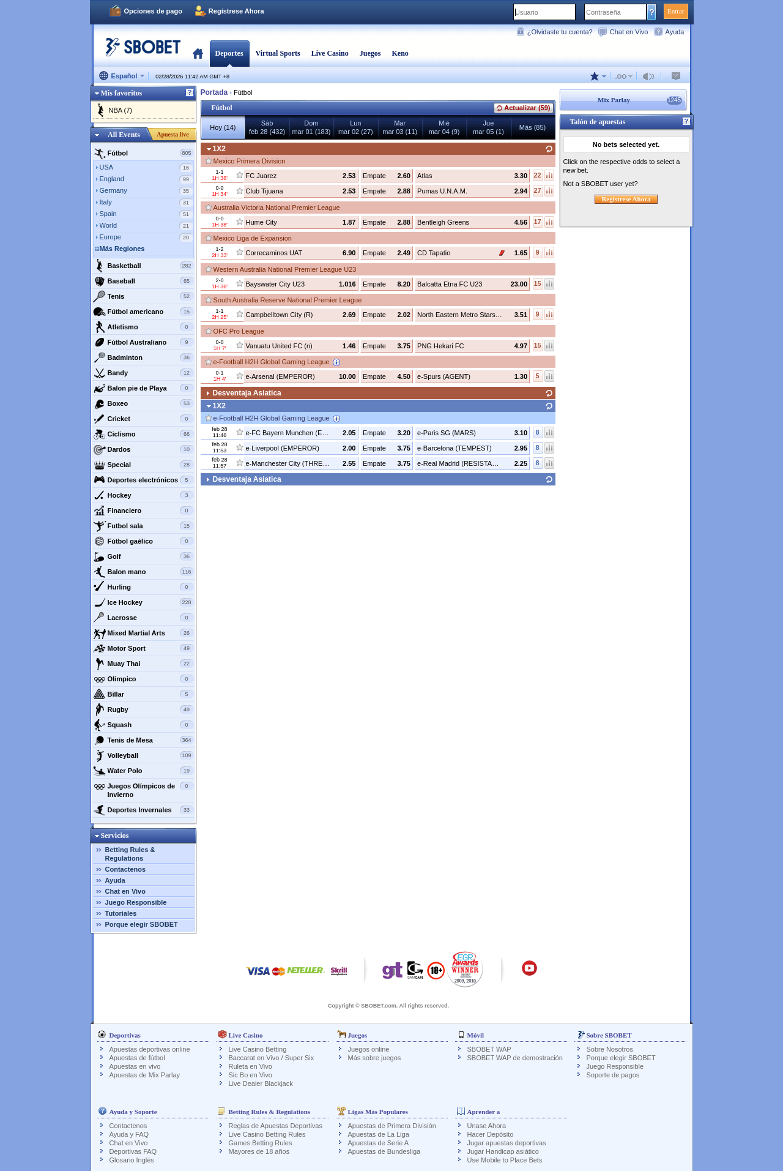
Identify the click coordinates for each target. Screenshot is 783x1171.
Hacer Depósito (490, 1134)
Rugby (143, 709)
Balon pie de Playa (143, 388)
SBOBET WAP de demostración (515, 1057)
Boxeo (143, 403)
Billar (143, 694)
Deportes (229, 53)
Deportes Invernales (143, 810)
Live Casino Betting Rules (267, 1134)
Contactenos (125, 869)
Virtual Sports (278, 53)
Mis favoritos (122, 93)
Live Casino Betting (258, 1049)
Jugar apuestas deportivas (506, 1143)
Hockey (143, 495)
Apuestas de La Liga (378, 1134)
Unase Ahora (487, 1125)
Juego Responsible (136, 902)
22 (537, 175)
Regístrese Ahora (236, 11)
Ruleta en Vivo (250, 1066)
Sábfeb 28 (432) (267, 127)
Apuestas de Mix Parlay (144, 1075)
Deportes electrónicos (143, 480)
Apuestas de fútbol (137, 1057)
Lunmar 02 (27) (355, 127)
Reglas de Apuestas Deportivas (275, 1125)
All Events (124, 134)
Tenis (143, 296)
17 (537, 221)
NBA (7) (121, 110)
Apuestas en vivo (135, 1066)
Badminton (143, 357)
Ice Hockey (143, 602)
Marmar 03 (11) (399, 127)
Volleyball (143, 755)
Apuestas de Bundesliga (384, 1151)
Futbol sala (143, 526)
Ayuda (675, 32)
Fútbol (143, 153)
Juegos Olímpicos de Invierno (143, 788)
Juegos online (369, 1049)
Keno (400, 53)
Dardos (143, 449)
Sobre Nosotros (610, 1049)
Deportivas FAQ (133, 1151)
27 (537, 190)
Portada (198, 53)
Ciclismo (143, 434)
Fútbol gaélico (143, 541)
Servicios (115, 835)
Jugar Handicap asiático (503, 1151)
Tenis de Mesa (143, 740)
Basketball (143, 265)
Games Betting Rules (260, 1143)
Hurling (143, 587)
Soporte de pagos (613, 1075)
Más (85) (532, 127)
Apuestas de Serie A (378, 1143)
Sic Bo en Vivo (250, 1075)
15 (537, 283)
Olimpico (143, 679)
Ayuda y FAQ (129, 1134)
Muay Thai (143, 663)
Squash (143, 724)
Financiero (143, 510)
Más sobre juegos (374, 1057)
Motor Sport (143, 648)
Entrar (675, 11)
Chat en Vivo (629, 32)
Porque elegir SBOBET (141, 924)
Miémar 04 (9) (444, 127)
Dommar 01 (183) (311, 127)
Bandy (143, 373)
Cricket (143, 418)
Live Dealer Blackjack (261, 1083)
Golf (143, 556)
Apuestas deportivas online (149, 1049)
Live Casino (330, 53)
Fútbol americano (143, 311)
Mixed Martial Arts (143, 633)
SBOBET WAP (489, 1049)
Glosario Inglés (131, 1160)
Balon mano (143, 571)
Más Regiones (122, 248)
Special (143, 464)
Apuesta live (173, 134)
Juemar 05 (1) (488, 127)
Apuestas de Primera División (392, 1125)
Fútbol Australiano (143, 342)
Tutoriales (121, 913)
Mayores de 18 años (259, 1151)
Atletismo (143, 327)
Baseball (143, 281)
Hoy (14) (223, 127)
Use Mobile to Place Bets (505, 1160)
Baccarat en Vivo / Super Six (271, 1057)
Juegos (370, 53)
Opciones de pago (153, 11)
